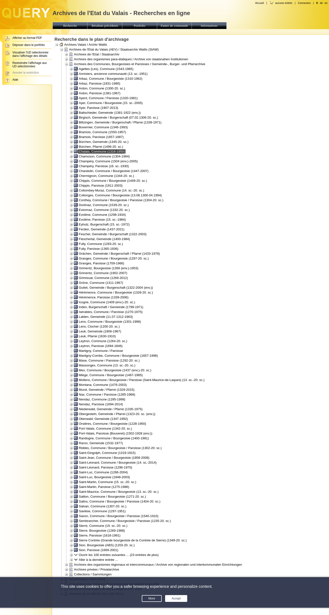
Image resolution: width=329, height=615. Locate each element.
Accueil (259, 2)
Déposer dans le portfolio (28, 45)
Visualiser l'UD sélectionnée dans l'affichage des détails (30, 54)
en (326, 2)
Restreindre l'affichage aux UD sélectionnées (29, 64)
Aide (15, 79)
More (151, 598)
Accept (176, 598)
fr (317, 2)
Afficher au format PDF (27, 38)
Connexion (304, 2)
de (321, 2)
